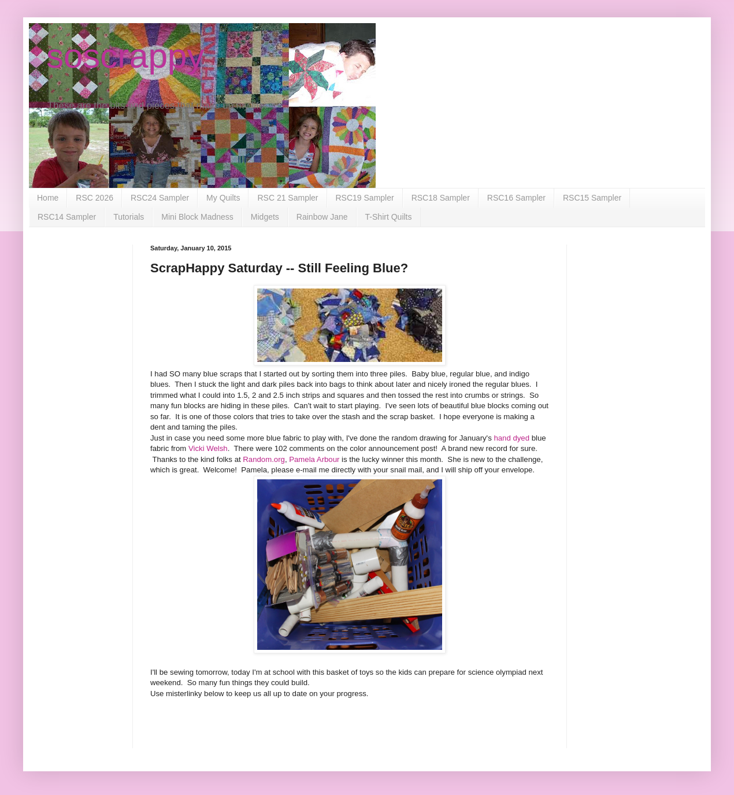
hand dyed (512, 438)
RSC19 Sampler (365, 197)
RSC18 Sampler (441, 197)
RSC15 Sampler (592, 197)
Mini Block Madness (197, 216)
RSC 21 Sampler (287, 197)
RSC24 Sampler (160, 197)
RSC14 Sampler (67, 216)
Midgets (265, 216)
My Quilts (223, 197)
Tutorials (128, 216)
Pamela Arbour (315, 459)
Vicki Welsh (208, 448)
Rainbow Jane (322, 216)
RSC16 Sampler (516, 197)
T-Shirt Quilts (388, 216)
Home (47, 197)
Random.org (264, 459)
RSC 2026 (94, 197)
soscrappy (125, 55)
